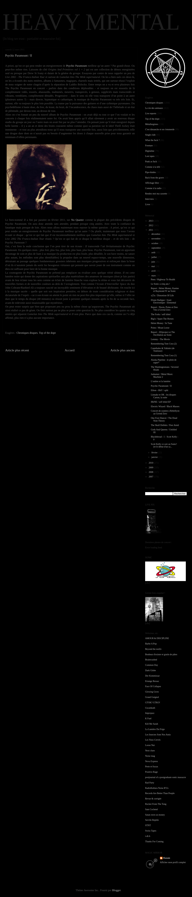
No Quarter (77, 219)
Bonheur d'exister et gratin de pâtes (161, 654)
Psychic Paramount (76, 65)
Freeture (149, 145)
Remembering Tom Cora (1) (164, 355)
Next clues (150, 750)
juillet (154, 257)
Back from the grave (154, 177)
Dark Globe (150, 670)
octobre (155, 243)
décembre (156, 234)
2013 (151, 221)
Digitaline (149, 151)
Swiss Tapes (150, 831)
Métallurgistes (151, 124)
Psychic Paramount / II (161, 386)
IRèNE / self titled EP (161, 402)
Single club (150, 135)
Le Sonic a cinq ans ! (160, 284)
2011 (151, 230)
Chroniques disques (27, 332)
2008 (151, 472)
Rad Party (149, 782)
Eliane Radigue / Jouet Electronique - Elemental (163, 301)
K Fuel (148, 718)
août (153, 252)
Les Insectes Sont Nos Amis (158, 734)
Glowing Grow (152, 692)
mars (153, 275)
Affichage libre (152, 183)
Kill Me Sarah (151, 724)
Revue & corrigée (153, 798)
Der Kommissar (152, 676)
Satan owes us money (155, 815)
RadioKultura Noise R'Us (156, 788)
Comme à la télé (152, 167)
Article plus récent (17, 350)
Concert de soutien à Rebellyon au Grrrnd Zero (165, 412)
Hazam (166, 858)
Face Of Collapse (153, 686)
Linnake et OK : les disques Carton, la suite (163, 396)
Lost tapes (149, 156)
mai (153, 266)
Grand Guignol (152, 697)
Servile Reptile (152, 820)
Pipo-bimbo (150, 172)
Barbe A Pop (151, 643)
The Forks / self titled (161, 314)
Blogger (116, 890)
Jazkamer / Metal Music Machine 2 (162, 375)
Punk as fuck (151, 161)
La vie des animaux (154, 108)
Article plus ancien (122, 350)
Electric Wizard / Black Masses (165, 406)
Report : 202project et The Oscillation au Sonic (163, 333)
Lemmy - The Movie (160, 339)
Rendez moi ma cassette (156, 193)
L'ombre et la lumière (160, 381)
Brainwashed (151, 659)
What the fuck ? (152, 140)
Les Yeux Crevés (153, 740)
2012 (151, 225)
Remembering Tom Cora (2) (164, 344)
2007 (151, 476)
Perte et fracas (151, 766)
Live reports (150, 113)
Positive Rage (151, 772)
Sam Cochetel (151, 809)
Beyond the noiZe (153, 649)
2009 (151, 467)
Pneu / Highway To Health (163, 279)
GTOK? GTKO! (152, 702)
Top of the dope (47, 332)
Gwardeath (150, 708)
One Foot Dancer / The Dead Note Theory (164, 419)
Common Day (151, 665)
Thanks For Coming (154, 841)
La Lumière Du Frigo (155, 729)
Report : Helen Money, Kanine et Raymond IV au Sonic (165, 289)
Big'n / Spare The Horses (162, 319)
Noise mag (150, 756)
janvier (154, 457)
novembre (156, 238)
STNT (148, 825)
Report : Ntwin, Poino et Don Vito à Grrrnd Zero (164, 308)
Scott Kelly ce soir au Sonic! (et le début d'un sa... (164, 445)
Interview (149, 199)
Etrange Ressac (152, 681)
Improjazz (149, 713)
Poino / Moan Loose (160, 328)
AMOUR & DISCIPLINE (157, 638)
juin (153, 262)
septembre (156, 248)
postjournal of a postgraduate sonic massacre (165, 777)
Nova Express (151, 761)
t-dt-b (147, 836)
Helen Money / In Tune (161, 323)
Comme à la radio (153, 188)
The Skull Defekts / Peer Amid (165, 425)
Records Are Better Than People (160, 793)
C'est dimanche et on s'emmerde (159, 129)
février (154, 452)
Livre (147, 204)
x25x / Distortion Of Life (162, 295)
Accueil (70, 350)
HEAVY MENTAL (91, 22)
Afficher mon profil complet (173, 862)
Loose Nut (150, 745)
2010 (151, 463)
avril (153, 271)
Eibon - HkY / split (159, 390)
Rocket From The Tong (155, 804)
